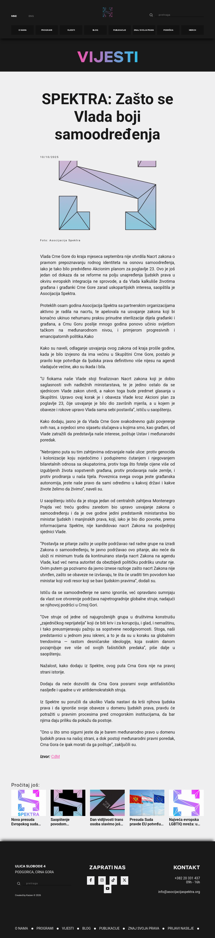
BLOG (95, 30)
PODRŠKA (168, 30)
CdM (55, 756)
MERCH (192, 30)
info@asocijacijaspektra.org (179, 892)
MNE (14, 16)
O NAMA (22, 30)
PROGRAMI (46, 30)
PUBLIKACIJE (119, 30)
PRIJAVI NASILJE (181, 928)
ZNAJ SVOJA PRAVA (144, 30)
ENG (31, 16)
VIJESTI (71, 30)
